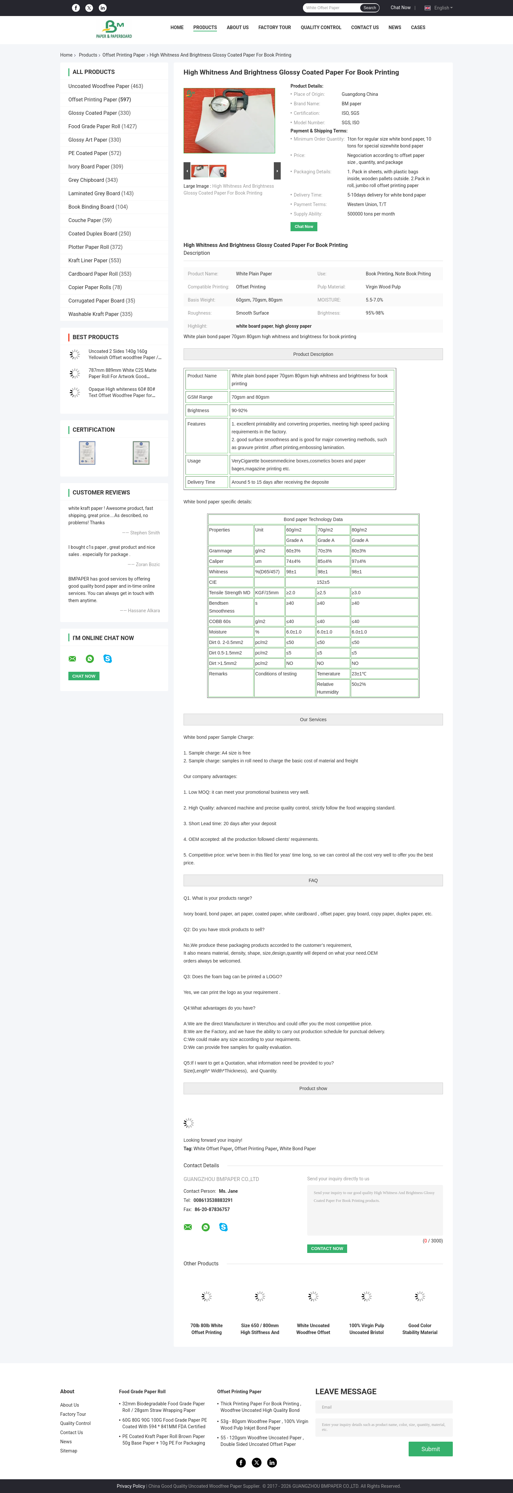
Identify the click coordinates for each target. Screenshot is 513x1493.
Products (205, 27)
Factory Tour (274, 27)
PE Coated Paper (88, 153)
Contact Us (365, 27)
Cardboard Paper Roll (93, 274)
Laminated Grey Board (94, 193)
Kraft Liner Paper (87, 260)
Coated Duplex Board (92, 234)
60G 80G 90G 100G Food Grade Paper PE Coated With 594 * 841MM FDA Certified (164, 1423)
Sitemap (68, 1450)
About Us (238, 27)
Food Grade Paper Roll (94, 126)
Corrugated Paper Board (96, 301)
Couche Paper (84, 220)
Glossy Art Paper (87, 140)
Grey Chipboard (86, 180)
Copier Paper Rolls (89, 287)
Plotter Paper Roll (88, 247)
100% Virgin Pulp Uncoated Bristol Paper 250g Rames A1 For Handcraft (366, 1329)
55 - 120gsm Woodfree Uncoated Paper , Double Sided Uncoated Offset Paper (262, 1441)
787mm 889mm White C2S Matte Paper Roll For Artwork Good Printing (122, 376)
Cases (418, 27)
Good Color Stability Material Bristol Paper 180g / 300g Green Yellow (420, 1329)
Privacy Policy (131, 1486)
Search (369, 8)
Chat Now (401, 7)
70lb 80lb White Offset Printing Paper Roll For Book (206, 1329)
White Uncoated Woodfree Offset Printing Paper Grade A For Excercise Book (313, 1329)
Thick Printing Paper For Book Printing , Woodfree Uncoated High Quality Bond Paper (261, 1408)
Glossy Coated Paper (92, 113)
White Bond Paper (298, 1148)
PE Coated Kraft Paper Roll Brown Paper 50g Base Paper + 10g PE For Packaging (163, 1440)
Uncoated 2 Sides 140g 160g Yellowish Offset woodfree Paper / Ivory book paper (123, 357)
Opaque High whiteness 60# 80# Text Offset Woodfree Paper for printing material (122, 395)
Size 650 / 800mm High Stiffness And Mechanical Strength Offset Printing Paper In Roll (259, 1329)
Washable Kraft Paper (93, 314)
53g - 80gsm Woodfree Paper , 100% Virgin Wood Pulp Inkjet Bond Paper (264, 1425)
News (395, 27)
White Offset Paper (213, 1148)
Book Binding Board (91, 207)
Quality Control (321, 27)
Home (177, 27)
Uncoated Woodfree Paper (99, 86)
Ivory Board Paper (89, 167)
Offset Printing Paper (123, 55)
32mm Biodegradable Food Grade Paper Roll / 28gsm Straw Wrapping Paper (163, 1407)
